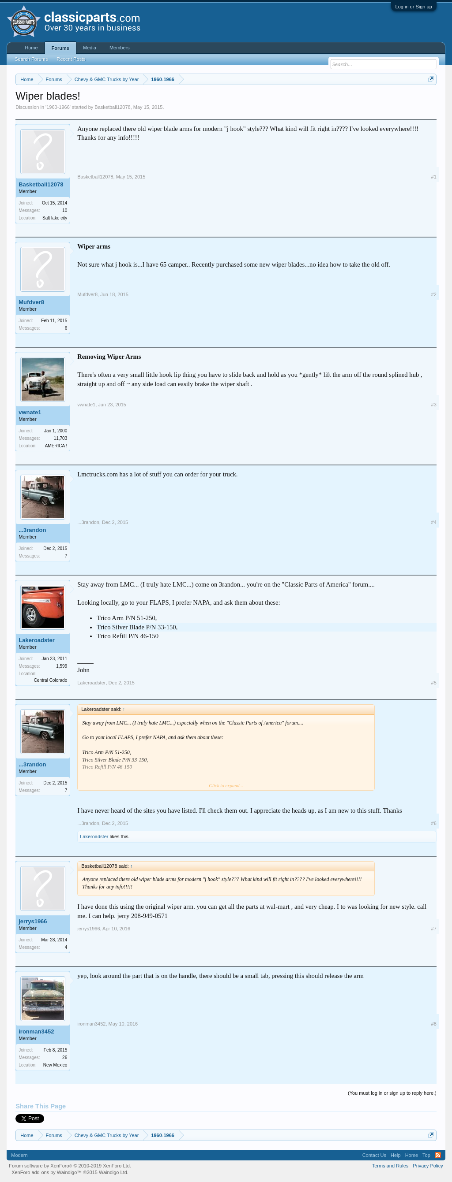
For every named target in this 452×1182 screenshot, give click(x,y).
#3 (434, 404)
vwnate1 (30, 412)
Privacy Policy (428, 1165)
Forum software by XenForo (70, 1165)
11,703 (61, 438)
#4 (434, 522)
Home (31, 47)
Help (396, 1155)
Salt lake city (54, 218)
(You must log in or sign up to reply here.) (392, 1093)
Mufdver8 (31, 302)
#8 (434, 1023)
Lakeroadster (37, 640)
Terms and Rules (390, 1165)
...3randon (32, 530)
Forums (60, 48)
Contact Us (374, 1155)
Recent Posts (70, 59)
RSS (438, 1155)
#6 (434, 823)
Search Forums (31, 59)
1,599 (61, 666)
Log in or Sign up (414, 6)
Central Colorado (51, 680)
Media (89, 47)
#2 (434, 294)
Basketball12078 (112, 107)
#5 (434, 682)
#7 (434, 928)
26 (64, 1057)
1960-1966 (58, 107)
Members (119, 47)
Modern (19, 1155)
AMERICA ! (56, 445)
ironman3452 (36, 1031)
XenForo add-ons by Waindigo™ (46, 1172)
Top (426, 1155)
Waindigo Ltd (113, 1172)
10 (64, 210)
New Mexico (55, 1065)
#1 (434, 176)
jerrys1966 (33, 921)
